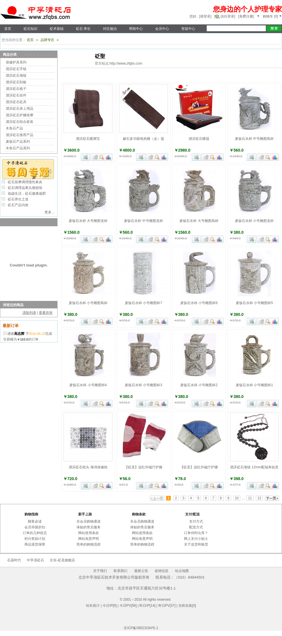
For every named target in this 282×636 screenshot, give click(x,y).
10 (237, 498)
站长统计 (93, 606)
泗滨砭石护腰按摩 (19, 115)
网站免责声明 (88, 539)
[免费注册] (246, 16)
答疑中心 (188, 29)
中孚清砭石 (35, 560)
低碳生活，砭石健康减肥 (27, 194)
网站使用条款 (88, 533)
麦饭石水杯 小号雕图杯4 (88, 385)
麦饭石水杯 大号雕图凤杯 (198, 221)
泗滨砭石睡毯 (199, 139)
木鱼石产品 (14, 128)
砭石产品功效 (18, 205)
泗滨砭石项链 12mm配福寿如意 (254, 467)
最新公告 (141, 571)
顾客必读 (35, 521)
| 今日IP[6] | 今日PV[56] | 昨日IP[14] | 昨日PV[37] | (139, 606)
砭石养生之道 (18, 199)
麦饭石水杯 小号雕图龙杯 (254, 221)
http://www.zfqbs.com (126, 63)
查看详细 (102, 157)
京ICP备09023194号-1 (141, 628)
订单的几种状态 (35, 533)
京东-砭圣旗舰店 (62, 560)
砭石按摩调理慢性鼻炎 (25, 182)
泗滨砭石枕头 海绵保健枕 (88, 467)
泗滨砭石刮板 (16, 82)
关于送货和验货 (196, 544)
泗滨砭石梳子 (16, 89)
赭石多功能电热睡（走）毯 (143, 139)
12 (259, 498)
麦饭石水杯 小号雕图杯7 (143, 303)
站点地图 (182, 571)
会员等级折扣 (34, 527)
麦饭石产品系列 (18, 142)
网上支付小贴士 (196, 539)
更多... (49, 212)
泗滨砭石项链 (16, 76)
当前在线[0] (187, 606)
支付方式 (196, 521)
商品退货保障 (34, 544)
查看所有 (46, 313)
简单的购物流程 (88, 544)
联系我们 (120, 571)
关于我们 (100, 571)
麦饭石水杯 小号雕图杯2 (199, 385)
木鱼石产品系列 (18, 148)
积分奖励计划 (34, 539)
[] (272, 16)
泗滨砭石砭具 (16, 102)
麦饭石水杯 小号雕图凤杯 (88, 303)
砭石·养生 (83, 29)
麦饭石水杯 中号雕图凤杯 (254, 139)
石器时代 (14, 560)
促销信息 (161, 571)
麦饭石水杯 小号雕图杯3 (143, 385)
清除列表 (29, 313)
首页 (7, 29)
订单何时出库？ (196, 533)
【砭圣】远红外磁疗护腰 (199, 467)
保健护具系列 (16, 62)
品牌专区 (47, 40)
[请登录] (205, 16)
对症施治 (110, 29)
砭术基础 (57, 29)
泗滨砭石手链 (16, 69)
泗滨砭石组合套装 (19, 122)
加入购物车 (85, 157)
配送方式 (196, 527)
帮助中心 (136, 29)
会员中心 (162, 29)
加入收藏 (95, 157)
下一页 (272, 498)
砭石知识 (30, 29)
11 (250, 498)
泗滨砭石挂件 (16, 95)
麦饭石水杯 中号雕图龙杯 (143, 221)
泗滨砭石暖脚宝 (88, 139)
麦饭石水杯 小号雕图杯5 (254, 303)
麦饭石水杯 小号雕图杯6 (199, 303)
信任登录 (227, 16)
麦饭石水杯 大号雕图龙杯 (88, 221)
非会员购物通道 (88, 521)
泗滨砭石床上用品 (19, 109)
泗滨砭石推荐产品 (19, 135)
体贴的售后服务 (88, 527)
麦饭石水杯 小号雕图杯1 (254, 385)
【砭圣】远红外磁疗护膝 (143, 467)
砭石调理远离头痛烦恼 (25, 188)
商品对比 (108, 157)
